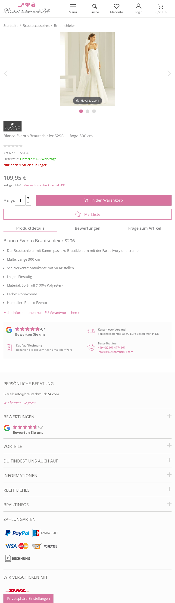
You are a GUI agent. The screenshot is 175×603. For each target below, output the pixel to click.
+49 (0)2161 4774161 (111, 348)
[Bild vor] (169, 73)
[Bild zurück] (6, 73)
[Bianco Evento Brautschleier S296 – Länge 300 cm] (87, 69)
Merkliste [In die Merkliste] (87, 214)
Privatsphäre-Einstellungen (28, 598)
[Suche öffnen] (95, 8)
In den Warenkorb (103, 200)
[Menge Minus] (28, 203)
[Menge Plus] (28, 197)
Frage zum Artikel (144, 228)
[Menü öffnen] (73, 8)
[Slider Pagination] (81, 111)
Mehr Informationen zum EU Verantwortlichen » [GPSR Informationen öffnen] (41, 312)
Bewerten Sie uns (30, 334)
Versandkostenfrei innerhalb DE (44, 185)
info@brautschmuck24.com (115, 352)
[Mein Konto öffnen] (139, 8)
